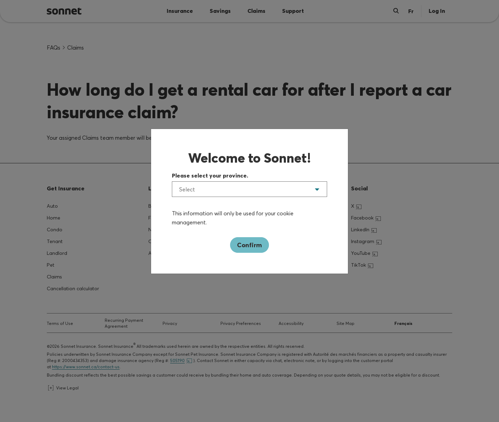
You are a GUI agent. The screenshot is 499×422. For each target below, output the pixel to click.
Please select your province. (210, 175)
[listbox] (249, 189)
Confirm (249, 245)
